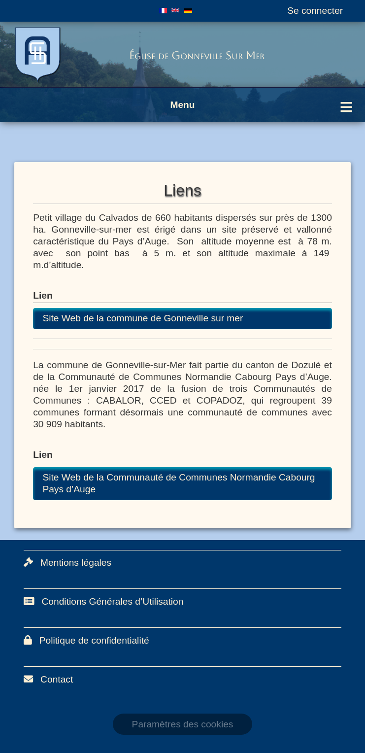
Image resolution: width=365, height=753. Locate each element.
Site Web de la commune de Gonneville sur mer (142, 318)
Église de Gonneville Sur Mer (197, 55)
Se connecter (315, 10)
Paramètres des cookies (182, 724)
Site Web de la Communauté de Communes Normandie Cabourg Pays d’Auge (178, 483)
